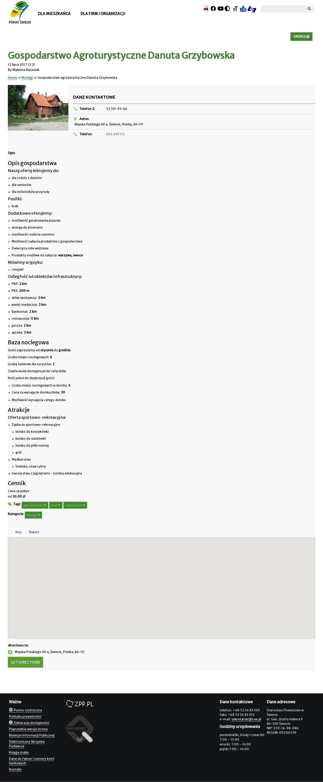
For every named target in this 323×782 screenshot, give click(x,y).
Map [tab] (18, 532)
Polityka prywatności (25, 716)
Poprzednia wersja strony (28, 729)
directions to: (18, 645)
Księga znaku (19, 752)
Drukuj (301, 37)
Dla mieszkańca (54, 13)
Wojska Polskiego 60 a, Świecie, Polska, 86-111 (46, 652)
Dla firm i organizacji (102, 13)
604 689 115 (115, 134)
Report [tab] (34, 532)
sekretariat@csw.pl (246, 719)
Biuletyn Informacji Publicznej (32, 735)
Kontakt (15, 769)
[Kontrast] (227, 8)
